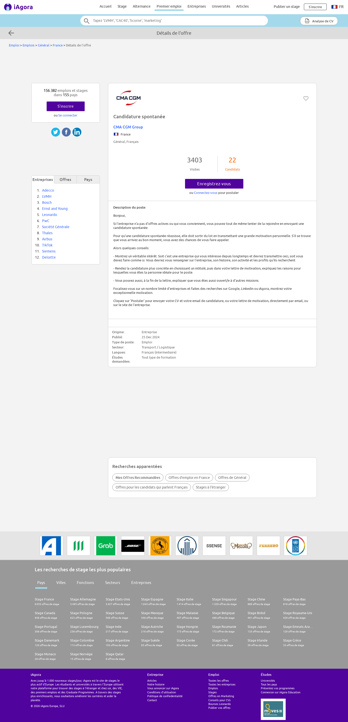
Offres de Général (232, 478)
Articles (242, 6)
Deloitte (49, 257)
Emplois (28, 45)
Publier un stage (287, 7)
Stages (212, 692)
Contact (152, 700)
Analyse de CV (319, 21)
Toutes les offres (218, 680)
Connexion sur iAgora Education (280, 692)
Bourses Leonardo (219, 704)
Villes (61, 582)
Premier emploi (169, 6)
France (58, 45)
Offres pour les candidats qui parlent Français (152, 487)
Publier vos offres (219, 707)
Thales (47, 233)
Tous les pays (269, 684)
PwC (45, 221)
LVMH (46, 196)
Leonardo (49, 215)
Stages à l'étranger (211, 487)
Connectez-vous (206, 193)
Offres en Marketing (221, 696)
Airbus (47, 239)
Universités (221, 6)
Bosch (47, 202)
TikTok (47, 245)
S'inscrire (66, 106)
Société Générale (55, 227)
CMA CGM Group (128, 127)
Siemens (49, 251)
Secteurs (112, 582)
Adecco (48, 190)
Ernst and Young (55, 209)
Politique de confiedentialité (164, 696)
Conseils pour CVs (219, 700)
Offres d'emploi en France (189, 478)
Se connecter (67, 115)
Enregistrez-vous (214, 183)
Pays (41, 582)
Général (43, 45)
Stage (122, 6)
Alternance (142, 6)
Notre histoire (155, 684)
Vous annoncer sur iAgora (163, 688)
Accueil (106, 6)
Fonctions (85, 582)
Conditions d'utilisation (161, 692)
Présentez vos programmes (278, 688)
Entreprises (197, 6)
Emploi (14, 45)
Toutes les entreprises (221, 684)
